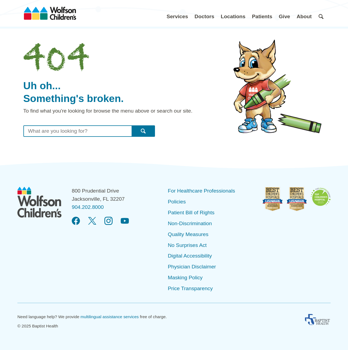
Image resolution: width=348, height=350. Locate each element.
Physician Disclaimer (192, 267)
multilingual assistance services (109, 316)
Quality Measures (188, 234)
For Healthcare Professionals (201, 191)
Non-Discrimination (190, 223)
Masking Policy (185, 277)
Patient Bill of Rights (191, 212)
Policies (177, 202)
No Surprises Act (187, 245)
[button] (177, 13)
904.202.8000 (88, 207)
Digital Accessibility (190, 256)
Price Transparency (190, 288)
